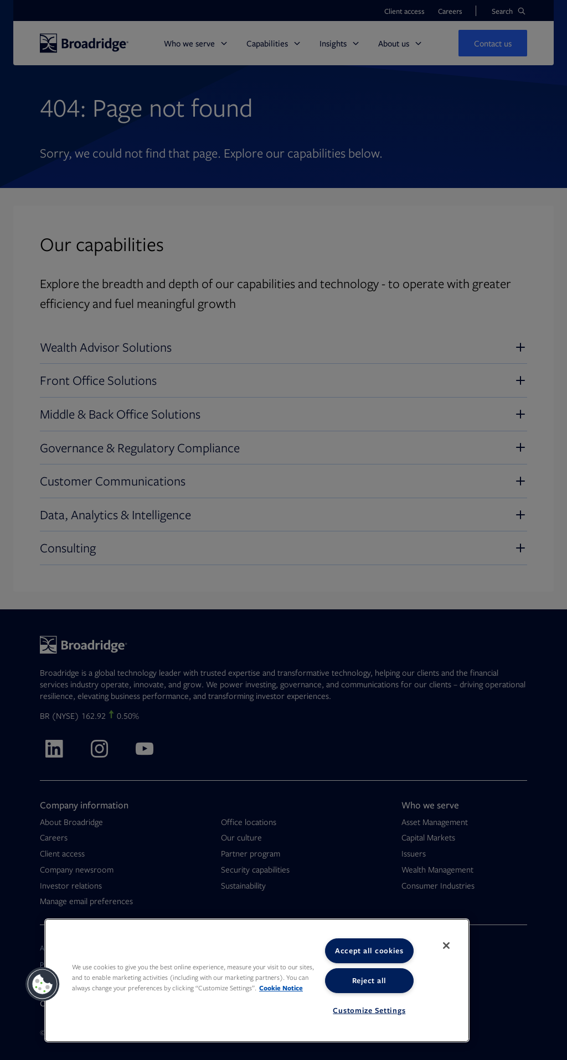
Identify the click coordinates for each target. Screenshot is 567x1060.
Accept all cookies (369, 950)
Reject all (369, 980)
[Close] (446, 945)
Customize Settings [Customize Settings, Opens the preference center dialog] (369, 1010)
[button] (42, 984)
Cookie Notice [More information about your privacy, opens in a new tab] (281, 988)
